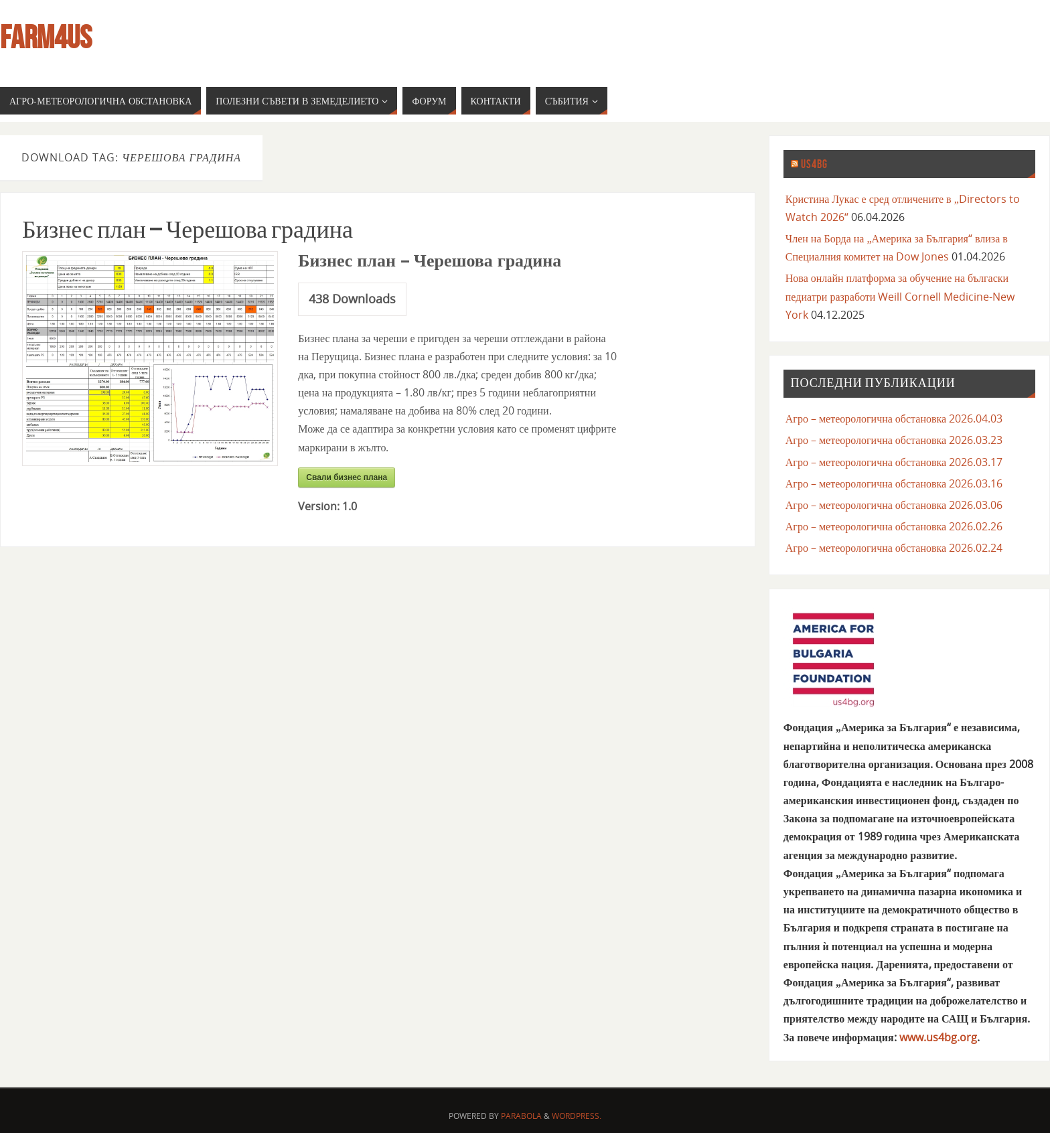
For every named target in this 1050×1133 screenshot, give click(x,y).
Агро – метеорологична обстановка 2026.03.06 (893, 505)
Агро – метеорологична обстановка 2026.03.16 (893, 483)
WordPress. (576, 1116)
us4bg (814, 164)
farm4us (46, 37)
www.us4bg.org (938, 1037)
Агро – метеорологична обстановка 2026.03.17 (893, 462)
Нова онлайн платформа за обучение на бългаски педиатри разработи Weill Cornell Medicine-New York (900, 296)
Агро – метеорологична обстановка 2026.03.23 (893, 440)
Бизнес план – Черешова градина (187, 229)
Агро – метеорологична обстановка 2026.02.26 (893, 526)
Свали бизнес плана (346, 477)
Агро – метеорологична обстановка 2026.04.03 (893, 418)
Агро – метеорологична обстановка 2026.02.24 (893, 547)
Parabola (521, 1116)
